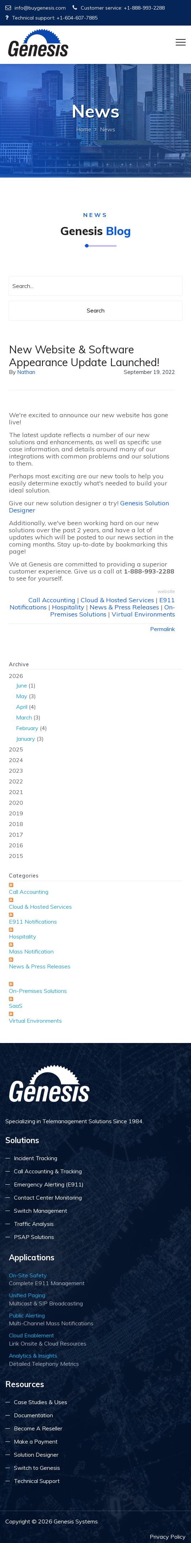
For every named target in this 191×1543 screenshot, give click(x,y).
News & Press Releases (124, 607)
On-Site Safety (28, 1275)
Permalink (162, 628)
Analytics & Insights (33, 1355)
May (21, 696)
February (27, 728)
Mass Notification (31, 951)
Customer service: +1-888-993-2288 (119, 8)
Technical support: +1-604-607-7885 (51, 18)
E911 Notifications (33, 921)
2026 (95, 708)
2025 (16, 749)
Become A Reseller (38, 1428)
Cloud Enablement (31, 1335)
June (21, 685)
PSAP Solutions (34, 1236)
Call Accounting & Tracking (48, 1171)
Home (83, 129)
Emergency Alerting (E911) (49, 1184)
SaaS (15, 1005)
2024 (16, 760)
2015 (16, 855)
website (166, 591)
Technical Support (37, 1480)
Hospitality (68, 607)
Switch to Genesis (37, 1467)
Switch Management (40, 1210)
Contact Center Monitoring (48, 1197)
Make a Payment (36, 1441)
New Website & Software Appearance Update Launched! (84, 356)
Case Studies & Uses (40, 1402)
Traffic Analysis (34, 1223)
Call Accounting (51, 600)
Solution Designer (36, 1454)
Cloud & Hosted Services (117, 600)
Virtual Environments (143, 614)
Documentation (33, 1415)
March (24, 717)
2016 (16, 845)
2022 (16, 781)
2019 (16, 813)
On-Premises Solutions (38, 990)
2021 (16, 791)
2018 (16, 823)
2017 (16, 834)
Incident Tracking (35, 1158)
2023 (16, 770)
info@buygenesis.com (35, 8)
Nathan (26, 372)
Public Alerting (27, 1315)
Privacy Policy (168, 1536)
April (21, 706)
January (25, 738)
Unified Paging (27, 1295)
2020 (16, 802)
